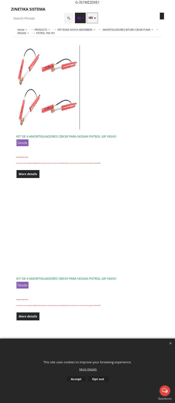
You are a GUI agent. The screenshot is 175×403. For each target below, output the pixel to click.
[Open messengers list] (165, 390)
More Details (88, 369)
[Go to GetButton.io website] (165, 399)
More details (28, 174)
